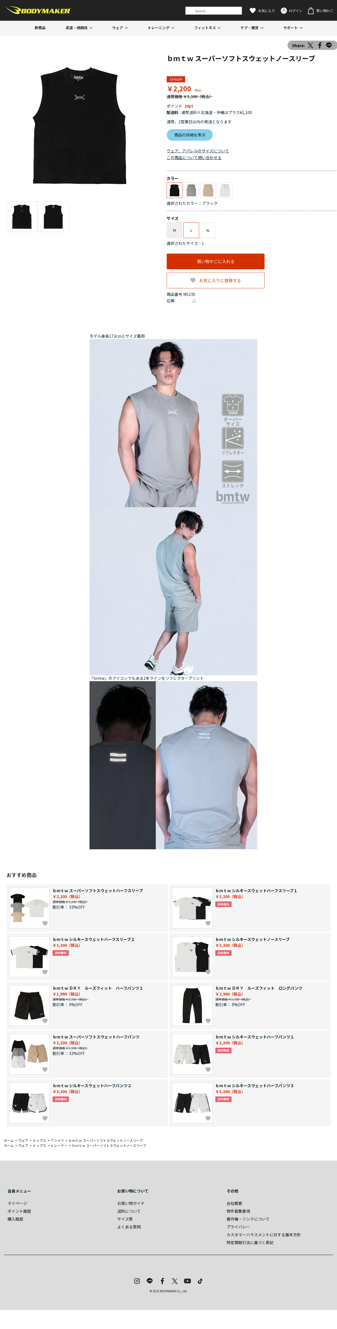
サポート (290, 27)
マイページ (17, 1203)
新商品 (40, 27)
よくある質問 (129, 1227)
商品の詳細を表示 (190, 135)
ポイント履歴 (19, 1211)
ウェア (117, 27)
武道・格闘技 (77, 27)
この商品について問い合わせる (194, 157)
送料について (129, 1211)
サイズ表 (125, 1219)
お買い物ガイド (131, 1203)
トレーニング (158, 27)
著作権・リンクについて (248, 1219)
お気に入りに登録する (220, 280)
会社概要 (234, 1203)
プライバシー (238, 1227)
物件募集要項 (238, 1211)
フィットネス (205, 27)
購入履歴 (15, 1219)
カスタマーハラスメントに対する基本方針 (264, 1234)
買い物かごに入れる (216, 261)
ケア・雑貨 (250, 27)
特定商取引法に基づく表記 (250, 1242)
